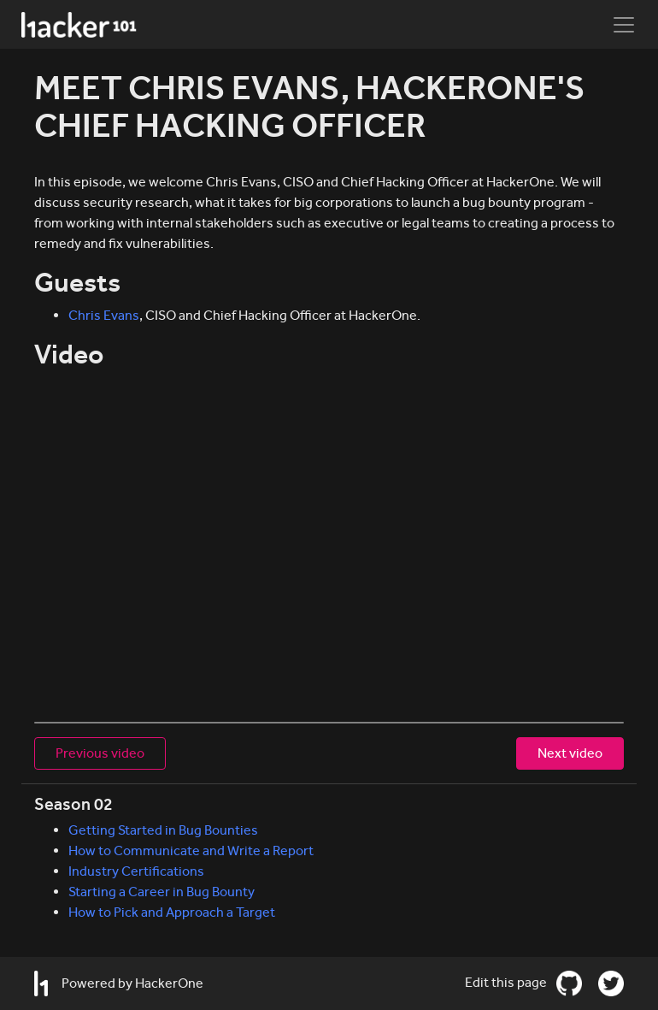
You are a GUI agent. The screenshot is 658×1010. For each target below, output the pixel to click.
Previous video (100, 753)
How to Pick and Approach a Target (171, 912)
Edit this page (507, 982)
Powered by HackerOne (118, 983)
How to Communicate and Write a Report (191, 850)
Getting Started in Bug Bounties (163, 830)
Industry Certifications (136, 871)
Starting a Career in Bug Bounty (161, 891)
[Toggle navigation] (624, 25)
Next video (570, 753)
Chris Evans (103, 315)
